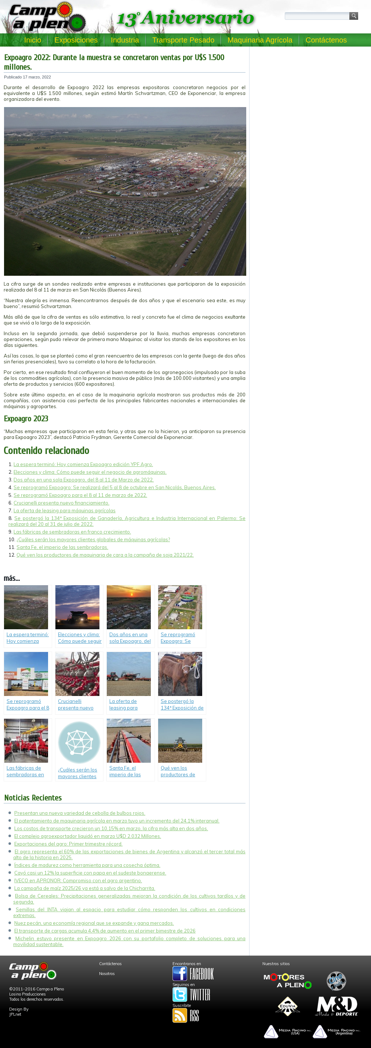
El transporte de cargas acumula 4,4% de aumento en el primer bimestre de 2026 (105, 931)
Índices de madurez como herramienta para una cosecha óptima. (87, 865)
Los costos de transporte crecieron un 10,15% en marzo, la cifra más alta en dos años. (111, 828)
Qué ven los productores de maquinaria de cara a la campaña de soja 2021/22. (105, 555)
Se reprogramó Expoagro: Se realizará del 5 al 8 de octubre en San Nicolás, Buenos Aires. (115, 487)
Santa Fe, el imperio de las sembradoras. (62, 547)
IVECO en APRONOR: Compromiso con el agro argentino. (78, 880)
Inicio (32, 40)
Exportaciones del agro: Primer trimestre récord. (68, 844)
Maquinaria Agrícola (260, 40)
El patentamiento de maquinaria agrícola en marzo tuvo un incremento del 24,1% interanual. (116, 821)
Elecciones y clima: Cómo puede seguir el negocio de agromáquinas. (90, 472)
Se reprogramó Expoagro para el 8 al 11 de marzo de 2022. (80, 495)
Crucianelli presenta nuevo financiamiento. (61, 503)
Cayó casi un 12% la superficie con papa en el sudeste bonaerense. (90, 873)
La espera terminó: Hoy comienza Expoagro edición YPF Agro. (83, 464)
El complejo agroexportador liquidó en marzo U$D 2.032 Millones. (87, 836)
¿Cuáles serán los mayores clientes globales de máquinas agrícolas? (93, 539)
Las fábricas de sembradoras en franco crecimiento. (72, 532)
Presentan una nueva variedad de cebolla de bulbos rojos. (79, 813)
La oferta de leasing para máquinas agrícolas (65, 510)
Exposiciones (76, 40)
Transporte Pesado (183, 40)
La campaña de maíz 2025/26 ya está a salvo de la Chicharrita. (84, 888)
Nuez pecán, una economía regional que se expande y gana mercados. (94, 923)
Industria (125, 40)
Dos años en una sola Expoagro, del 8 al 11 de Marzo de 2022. (84, 480)
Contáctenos (326, 40)
